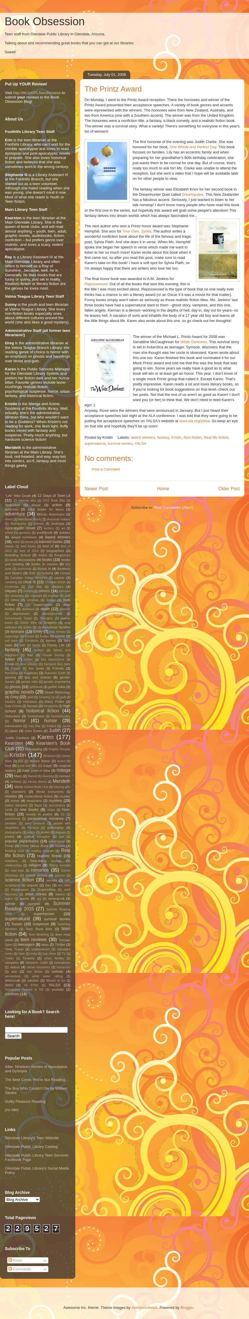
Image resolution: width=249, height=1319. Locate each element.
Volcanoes (63, 967)
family (36, 645)
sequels (32, 885)
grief (30, 697)
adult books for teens (46, 509)
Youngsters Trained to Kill (24, 989)
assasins (25, 532)
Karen (45, 736)
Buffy (32, 573)
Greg (14, 697)
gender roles (29, 681)
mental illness (37, 781)
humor (50, 720)
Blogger (186, 1307)
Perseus (33, 827)
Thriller (60, 944)
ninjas (51, 809)
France (15, 668)
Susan (17, 924)
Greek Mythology (58, 692)
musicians (34, 800)
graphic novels (19, 691)
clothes (28, 591)
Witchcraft (12, 980)
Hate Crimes (13, 706)
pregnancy (57, 841)
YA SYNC (31, 985)
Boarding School (18, 555)
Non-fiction (193, 437)
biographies (55, 551)
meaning (48, 776)
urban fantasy (54, 958)
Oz (63, 814)
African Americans (51, 514)
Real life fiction (216, 437)
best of (48, 546)
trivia (33, 953)
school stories (36, 875)
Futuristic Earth (55, 673)
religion (35, 865)
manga (63, 770)
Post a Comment (106, 469)
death (45, 609)
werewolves (13, 976)
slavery (60, 894)
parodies (11, 823)
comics (44, 591)
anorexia (57, 523)
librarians (50, 756)
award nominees (24, 537)
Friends (58, 668)
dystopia (17, 631)
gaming (10, 677)
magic (47, 765)
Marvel (32, 776)
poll (61, 836)
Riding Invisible (59, 865)
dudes (27, 627)
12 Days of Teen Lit (53, 495)
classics (57, 586)
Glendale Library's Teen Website (32, 1138)
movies (11, 796)
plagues (60, 832)
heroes (32, 706)
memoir (64, 776)
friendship (11, 673)
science (60, 875)
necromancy (57, 805)
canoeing (11, 582)
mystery (55, 800)
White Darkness (193, 342)
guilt (63, 697)
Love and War (27, 765)
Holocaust (12, 716)
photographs (13, 832)
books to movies (45, 564)
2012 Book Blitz (54, 500)
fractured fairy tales (57, 664)
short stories (35, 894)
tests (45, 944)
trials (22, 953)
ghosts (15, 687)
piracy (31, 832)
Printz (9, 846)
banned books (51, 541)
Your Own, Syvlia (136, 231)
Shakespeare (20, 889)
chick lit (29, 582)
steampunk (56, 898)
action (57, 505)
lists (20, 761)
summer (34, 903)
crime (14, 600)
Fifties (29, 659)
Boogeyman (62, 555)
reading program (42, 850)
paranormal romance (46, 818)
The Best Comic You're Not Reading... (36, 1079)
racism (60, 846)
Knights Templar (59, 749)
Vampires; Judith (36, 962)
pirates (45, 832)
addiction (12, 509)
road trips (17, 870)
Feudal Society (53, 655)
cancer (59, 577)
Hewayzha (51, 706)
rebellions (11, 861)
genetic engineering (57, 681)
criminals (33, 600)
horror (20, 720)
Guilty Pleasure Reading (25, 1101)
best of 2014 (29, 551)
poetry (9, 836)
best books (28, 546)
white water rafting (47, 976)
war (14, 971)
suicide (10, 903)
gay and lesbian (38, 677)
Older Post (229, 488)
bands (29, 542)
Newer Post (96, 488)
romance (40, 870)
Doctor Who (28, 622)
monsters (19, 791)
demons (65, 609)
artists (9, 532)
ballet (16, 542)
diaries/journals (52, 613)
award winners (143, 437)
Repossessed (96, 284)
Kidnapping (33, 749)
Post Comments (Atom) (173, 507)
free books (36, 668)
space (9, 898)
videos (15, 967)
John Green (33, 731)
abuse (36, 505)
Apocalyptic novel (20, 528)
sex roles (64, 885)
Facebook (32, 640)
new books (29, 809)
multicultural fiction (38, 796)
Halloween (30, 701)
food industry (29, 664)
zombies (12, 994)
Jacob (66, 726)
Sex (48, 885)
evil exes (11, 640)
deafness (28, 609)
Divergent (46, 618)
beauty (9, 546)
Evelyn (44, 636)
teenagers (26, 944)
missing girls (62, 787)
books (47, 559)
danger (51, 600)
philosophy (55, 827)
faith (22, 645)
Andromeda (18, 523)
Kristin (176, 437)
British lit (44, 568)
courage (53, 595)
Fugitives (31, 673)
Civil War (35, 586)
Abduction (12, 505)
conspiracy (17, 595)
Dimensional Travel (18, 618)
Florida (9, 664)
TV (64, 953)
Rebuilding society (46, 861)
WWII (9, 985)
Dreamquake (192, 194)
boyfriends (25, 568)
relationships (13, 865)
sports (24, 898)
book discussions (23, 559)
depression (21, 613)
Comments (19, 1269)
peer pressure (35, 823)
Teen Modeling (39, 934)
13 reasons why (24, 500)
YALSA (140, 443)
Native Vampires (16, 805)
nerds (8, 809)
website (57, 971)
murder (65, 796)
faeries (51, 640)
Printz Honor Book (34, 846)
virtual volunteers (38, 967)
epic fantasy (58, 631)
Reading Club (14, 850)
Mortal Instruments (49, 791)
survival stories (120, 443)
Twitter (9, 958)
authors (64, 532)
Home (163, 488)
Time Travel (14, 949)
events (60, 636)
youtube (58, 989)
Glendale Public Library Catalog (31, 1146)
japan (14, 731)
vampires (12, 962)
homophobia (36, 716)
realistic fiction (49, 856)
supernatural (95, 443)
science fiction (19, 879)
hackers (10, 701)
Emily (38, 631)
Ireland (51, 726)
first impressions (52, 659)
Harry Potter (54, 701)
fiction (10, 659)
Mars (18, 776)
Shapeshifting (46, 889)
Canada (65, 573)
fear (30, 655)
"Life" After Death (18, 495)
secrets (51, 880)
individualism (13, 726)
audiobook (44, 532)
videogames (62, 962)
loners (61, 761)
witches (33, 980)
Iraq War (34, 726)
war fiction (35, 971)
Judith (55, 730)
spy (38, 898)
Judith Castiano (17, 738)
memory (15, 781)
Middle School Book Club (31, 787)
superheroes (44, 914)
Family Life (55, 645)
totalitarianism (40, 949)
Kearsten (14, 743)
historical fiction (42, 710)
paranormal (12, 818)
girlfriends (36, 687)
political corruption (37, 836)
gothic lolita (56, 687)
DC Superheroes (39, 604)
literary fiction (40, 761)
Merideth (61, 781)
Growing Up (47, 697)
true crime (49, 953)
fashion (39, 650)
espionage (12, 636)
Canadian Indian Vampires (28, 577)
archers (49, 528)
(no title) (12, 1110)
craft (67, 595)
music (15, 800)
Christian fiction (55, 582)
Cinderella (12, 586)
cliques (11, 591)
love (8, 765)
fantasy (163, 437)
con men (64, 591)
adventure (15, 513)
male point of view (36, 770)
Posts (15, 1260)
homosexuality (60, 716)
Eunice (29, 636)
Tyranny (29, 958)
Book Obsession (45, 21)
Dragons (50, 622)
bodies (42, 555)
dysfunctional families (54, 627)
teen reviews (34, 939)
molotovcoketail (144, 1307)
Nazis (38, 805)
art (63, 528)
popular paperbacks (22, 841)
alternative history (30, 519)
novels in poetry (39, 814)
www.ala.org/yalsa (194, 421)
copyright (36, 595)
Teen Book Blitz (38, 929)
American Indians (58, 519)
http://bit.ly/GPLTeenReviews (37, 93)
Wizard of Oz (55, 980)
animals (39, 523)
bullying (47, 573)
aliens (9, 519)
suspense (41, 924)
